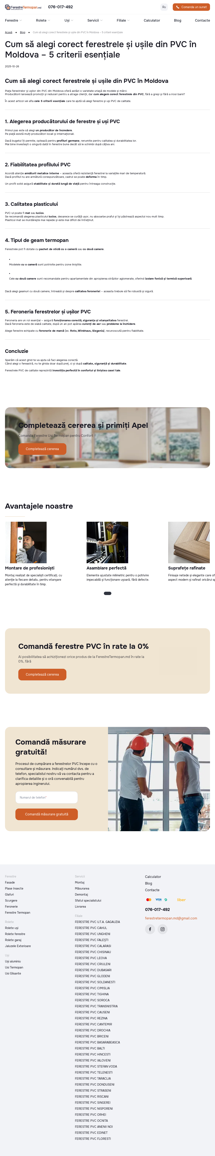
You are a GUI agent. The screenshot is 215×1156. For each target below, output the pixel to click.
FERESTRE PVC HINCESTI (93, 1054)
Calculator (152, 20)
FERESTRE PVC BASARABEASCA (97, 1042)
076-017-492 (60, 7)
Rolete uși (11, 928)
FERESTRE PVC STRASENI (93, 1090)
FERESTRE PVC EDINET (91, 1133)
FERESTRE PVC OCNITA (91, 1121)
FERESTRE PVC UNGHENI (92, 934)
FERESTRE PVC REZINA (91, 1018)
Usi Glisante (13, 973)
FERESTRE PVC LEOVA (91, 958)
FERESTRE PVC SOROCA (92, 1000)
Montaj (80, 882)
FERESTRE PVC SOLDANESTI (95, 982)
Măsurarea (82, 888)
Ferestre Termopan (17, 912)
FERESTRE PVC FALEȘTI (91, 940)
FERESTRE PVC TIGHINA (92, 994)
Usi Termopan (14, 967)
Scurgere (11, 900)
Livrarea (80, 906)
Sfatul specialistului (88, 900)
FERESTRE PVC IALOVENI (93, 1060)
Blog (177, 20)
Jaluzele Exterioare (18, 946)
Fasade (10, 882)
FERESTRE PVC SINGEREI (93, 1102)
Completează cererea (42, 449)
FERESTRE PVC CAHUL (91, 928)
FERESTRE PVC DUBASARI (93, 970)
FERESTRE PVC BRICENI (92, 1036)
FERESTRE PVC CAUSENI (92, 1012)
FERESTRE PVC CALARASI (93, 946)
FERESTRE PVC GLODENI (92, 976)
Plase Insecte (14, 888)
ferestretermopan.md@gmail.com (171, 918)
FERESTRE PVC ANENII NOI (94, 1127)
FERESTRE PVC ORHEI (90, 1115)
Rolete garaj (13, 940)
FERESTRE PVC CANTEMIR (93, 1024)
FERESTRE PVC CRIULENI (93, 964)
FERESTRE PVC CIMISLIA (92, 988)
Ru (164, 7)
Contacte (202, 20)
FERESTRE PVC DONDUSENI (94, 1084)
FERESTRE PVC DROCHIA (92, 1030)
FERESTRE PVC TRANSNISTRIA (96, 1006)
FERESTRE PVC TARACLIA (93, 1078)
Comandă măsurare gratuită (46, 814)
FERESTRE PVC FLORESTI (93, 1139)
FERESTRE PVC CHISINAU (93, 952)
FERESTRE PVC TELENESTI (94, 1072)
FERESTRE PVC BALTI (90, 1048)
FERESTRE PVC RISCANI (92, 1096)
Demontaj (81, 894)
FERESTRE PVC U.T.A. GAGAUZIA (97, 922)
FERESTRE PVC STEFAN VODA (96, 1066)
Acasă (8, 32)
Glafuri (9, 894)
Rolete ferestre (15, 934)
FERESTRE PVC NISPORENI (94, 1109)
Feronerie (11, 906)
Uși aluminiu (13, 961)
